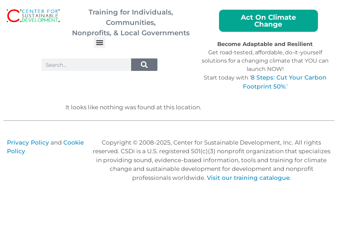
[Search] (144, 64)
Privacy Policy (28, 142)
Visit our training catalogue (248, 177)
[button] (99, 42)
